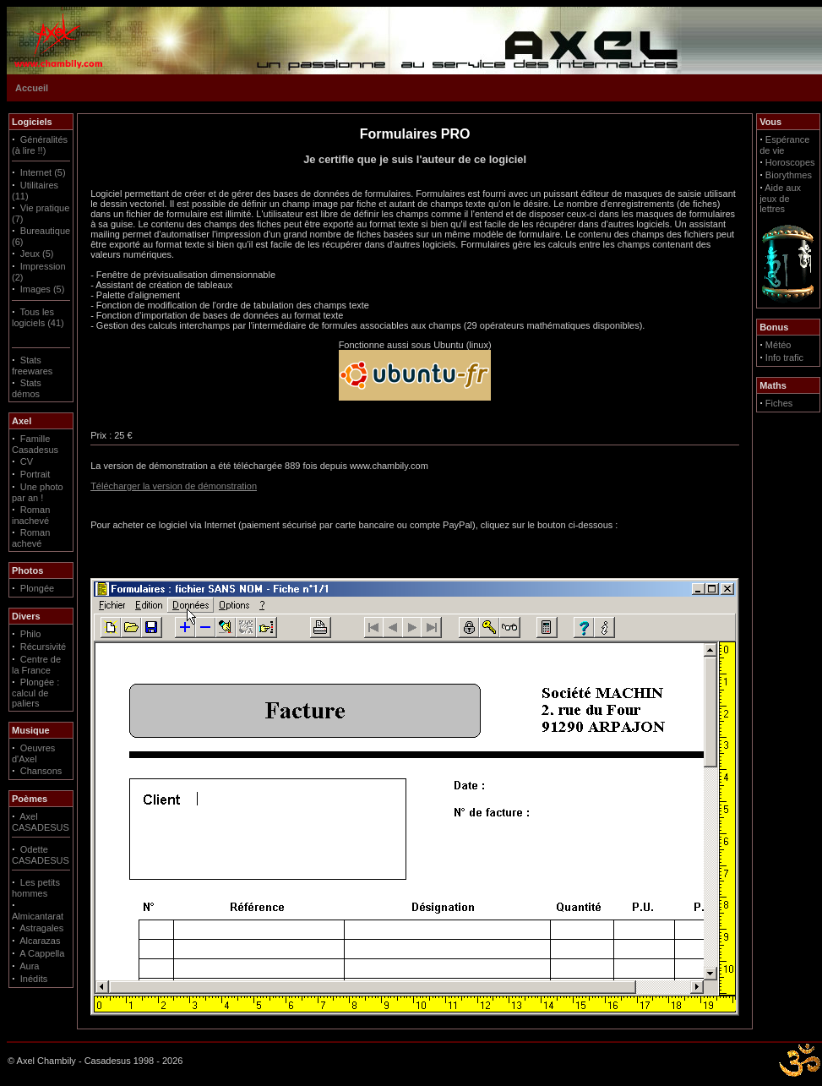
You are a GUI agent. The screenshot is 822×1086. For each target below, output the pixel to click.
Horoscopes (790, 162)
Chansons (41, 771)
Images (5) (42, 289)
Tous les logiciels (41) (38, 317)
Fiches (778, 403)
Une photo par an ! (37, 492)
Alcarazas (39, 941)
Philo (30, 634)
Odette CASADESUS (40, 854)
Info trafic (784, 357)
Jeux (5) (37, 253)
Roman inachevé (31, 515)
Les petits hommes (36, 887)
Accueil (31, 88)
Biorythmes (788, 175)
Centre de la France (36, 664)
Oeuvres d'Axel (33, 753)
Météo (778, 345)
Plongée (37, 588)
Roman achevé (31, 537)
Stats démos (26, 388)
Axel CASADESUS (40, 821)
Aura (29, 966)
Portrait (35, 474)
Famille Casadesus (35, 444)
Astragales (41, 928)
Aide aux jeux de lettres (780, 198)
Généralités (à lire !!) (40, 145)
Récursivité (43, 646)
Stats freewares (32, 365)
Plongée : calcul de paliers (35, 692)
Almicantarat (37, 916)
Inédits (33, 979)
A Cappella (41, 953)
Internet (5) (43, 172)
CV (26, 461)
